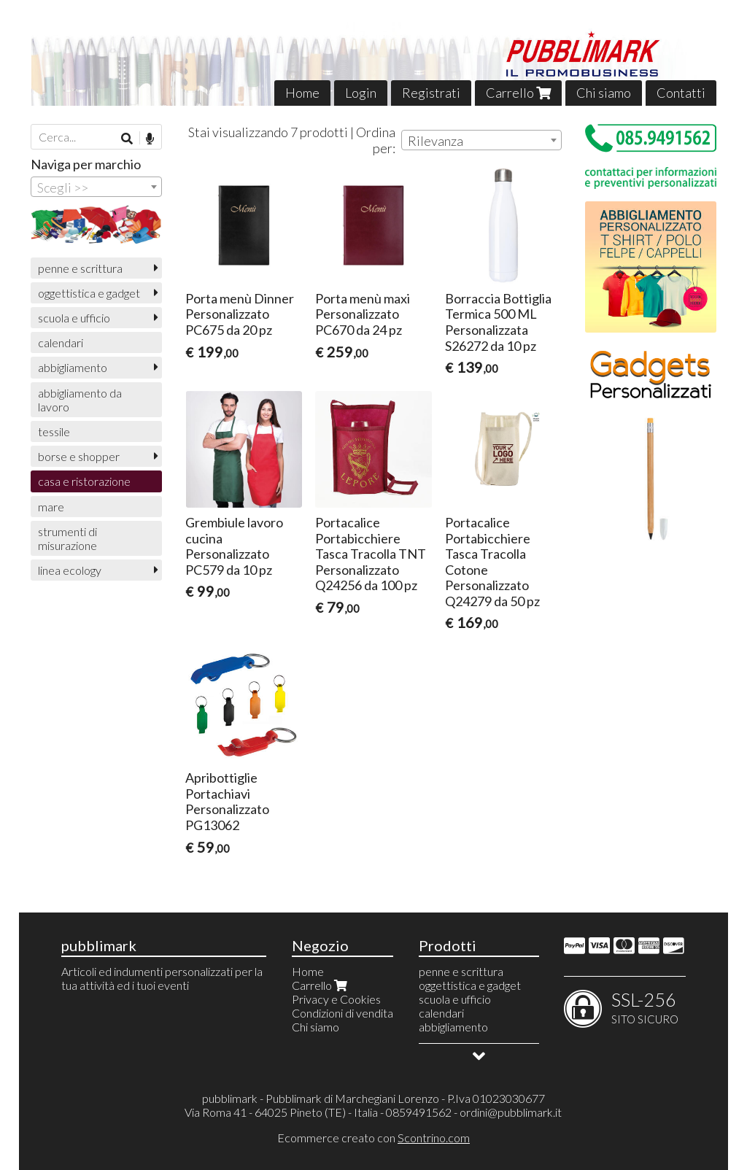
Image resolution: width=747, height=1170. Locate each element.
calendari (60, 342)
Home (302, 93)
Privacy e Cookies (336, 999)
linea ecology (69, 570)
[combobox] (481, 140)
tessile (54, 431)
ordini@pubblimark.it (511, 1112)
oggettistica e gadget (89, 293)
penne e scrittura (80, 268)
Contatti (681, 93)
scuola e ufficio (74, 318)
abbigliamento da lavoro (80, 400)
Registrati (431, 93)
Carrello (518, 93)
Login (360, 93)
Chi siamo (603, 93)
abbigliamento (72, 367)
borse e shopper (79, 456)
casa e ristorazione (84, 481)
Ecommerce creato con (373, 1137)
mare (51, 507)
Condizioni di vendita (342, 1013)
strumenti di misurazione (67, 538)
